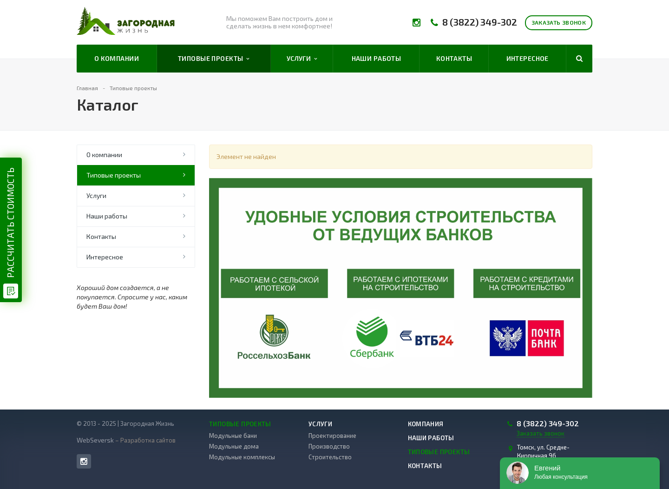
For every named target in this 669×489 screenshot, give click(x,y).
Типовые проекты (213, 58)
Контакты (454, 58)
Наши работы (376, 58)
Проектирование (332, 435)
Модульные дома (234, 446)
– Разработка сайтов (145, 440)
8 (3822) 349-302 (479, 22)
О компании (116, 58)
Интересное (527, 58)
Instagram (83, 461)
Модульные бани (233, 435)
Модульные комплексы (242, 457)
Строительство (330, 457)
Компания (426, 424)
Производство (329, 446)
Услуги (302, 58)
